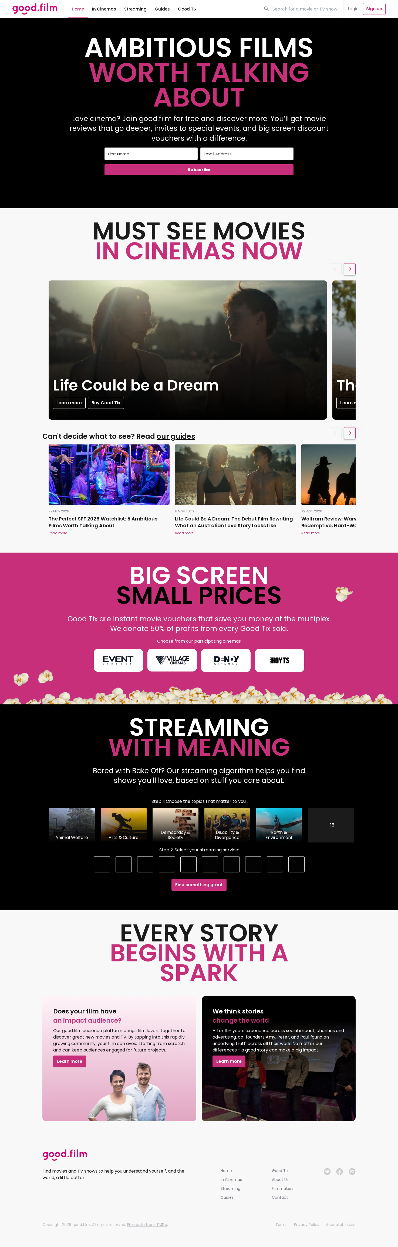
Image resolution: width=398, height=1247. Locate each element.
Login (353, 9)
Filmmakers (283, 1188)
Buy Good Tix (100, 403)
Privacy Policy (306, 1224)
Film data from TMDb (147, 1224)
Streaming (230, 1188)
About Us (280, 1179)
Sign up (374, 9)
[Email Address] (247, 154)
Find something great (199, 885)
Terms (281, 1224)
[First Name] (151, 154)
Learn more (63, 403)
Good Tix (280, 1170)
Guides (227, 1197)
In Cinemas (231, 1179)
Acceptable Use (341, 1224)
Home (226, 1170)
